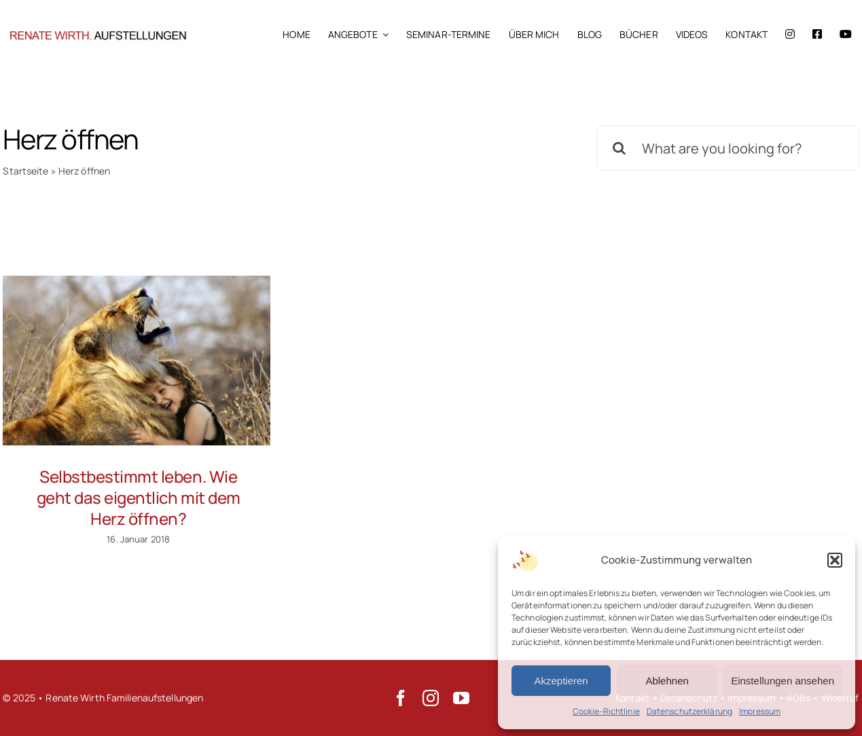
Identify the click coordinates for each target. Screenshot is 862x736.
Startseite (25, 170)
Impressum (759, 711)
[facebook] (401, 698)
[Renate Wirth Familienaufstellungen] (97, 22)
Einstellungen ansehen (782, 680)
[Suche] (618, 148)
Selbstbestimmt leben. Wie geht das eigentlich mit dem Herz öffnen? (138, 497)
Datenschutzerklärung (689, 711)
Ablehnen (666, 680)
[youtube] (461, 698)
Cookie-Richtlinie (606, 711)
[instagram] (431, 698)
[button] (835, 560)
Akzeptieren (561, 680)
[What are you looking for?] (727, 148)
